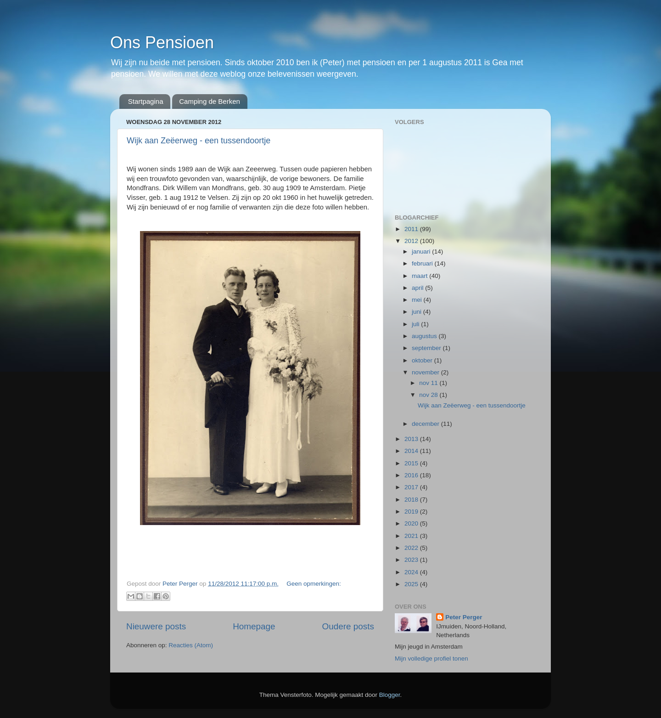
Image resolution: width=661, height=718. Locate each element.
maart (420, 275)
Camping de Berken (209, 101)
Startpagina (145, 101)
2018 (412, 499)
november (426, 372)
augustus (425, 336)
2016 (412, 475)
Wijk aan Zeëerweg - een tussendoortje (198, 140)
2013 (412, 438)
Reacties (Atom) (190, 645)
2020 (412, 523)
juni (417, 311)
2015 (412, 463)
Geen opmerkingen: (313, 583)
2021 (412, 535)
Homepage (254, 626)
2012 (412, 240)
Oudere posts (348, 626)
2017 (412, 487)
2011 (412, 229)
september (427, 348)
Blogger (389, 694)
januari (422, 251)
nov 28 (429, 394)
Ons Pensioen (162, 42)
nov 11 (429, 382)
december (426, 423)
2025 (412, 584)
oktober (423, 360)
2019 (412, 511)
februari (423, 263)
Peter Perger (463, 617)
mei (418, 299)
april (418, 287)
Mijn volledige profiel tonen (431, 658)
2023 (412, 559)
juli (416, 324)
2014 (412, 450)
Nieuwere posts (156, 626)
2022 (412, 547)
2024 (412, 572)
